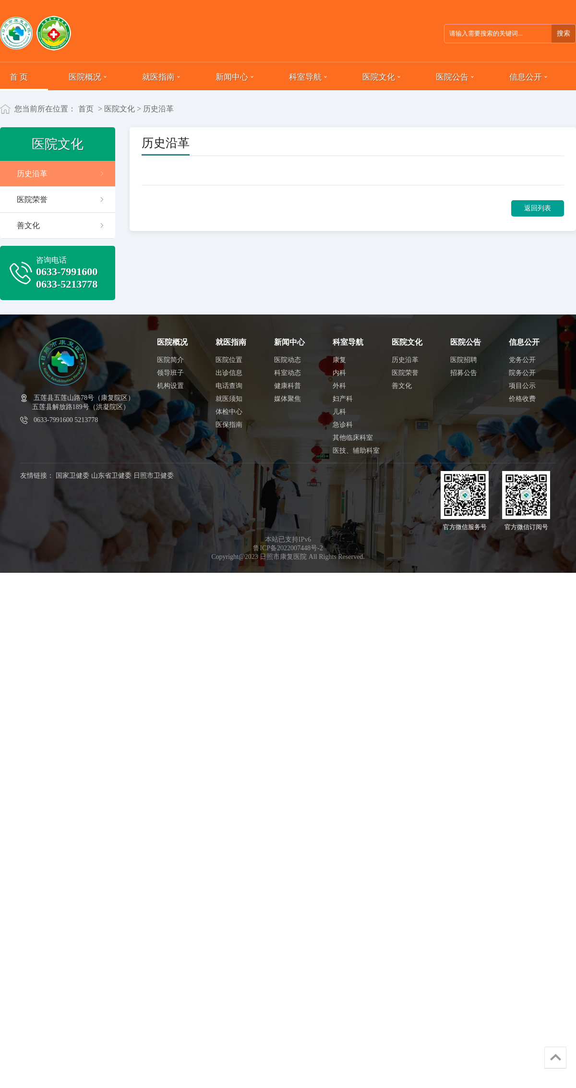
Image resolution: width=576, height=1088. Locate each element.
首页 (86, 109)
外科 (339, 385)
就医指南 (158, 76)
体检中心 (229, 411)
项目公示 (522, 385)
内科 (339, 372)
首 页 (19, 76)
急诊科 (343, 424)
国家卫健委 (72, 475)
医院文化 (378, 76)
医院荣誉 (32, 199)
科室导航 (305, 76)
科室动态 (287, 372)
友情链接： (37, 475)
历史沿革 (32, 173)
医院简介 (170, 359)
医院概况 (85, 76)
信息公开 (525, 76)
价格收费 (522, 398)
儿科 (339, 411)
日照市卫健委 (153, 475)
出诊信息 (229, 372)
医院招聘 (463, 359)
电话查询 (229, 385)
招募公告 (463, 372)
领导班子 (170, 372)
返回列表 (537, 208)
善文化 (28, 225)
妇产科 (343, 398)
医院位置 (229, 359)
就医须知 (229, 398)
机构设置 (170, 385)
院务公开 (522, 372)
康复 (339, 359)
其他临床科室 (353, 437)
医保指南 (229, 424)
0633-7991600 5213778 (66, 419)
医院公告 (452, 76)
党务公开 (522, 359)
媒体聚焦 (287, 398)
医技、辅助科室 (356, 450)
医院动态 (287, 359)
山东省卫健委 (111, 475)
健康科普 (287, 385)
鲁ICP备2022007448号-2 (288, 548)
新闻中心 (232, 76)
